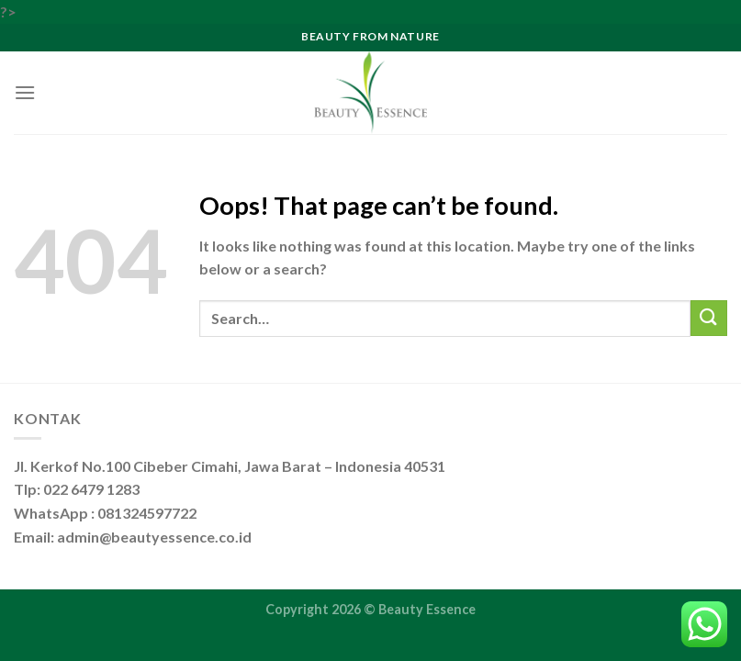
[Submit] (708, 318)
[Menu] (25, 92)
